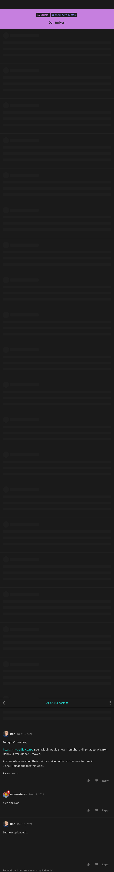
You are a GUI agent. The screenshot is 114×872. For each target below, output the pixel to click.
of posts (57, 4)
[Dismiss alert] (90, 864)
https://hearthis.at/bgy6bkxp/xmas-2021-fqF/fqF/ (53, 787)
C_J (9, 308)
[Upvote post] (88, 82)
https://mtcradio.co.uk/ (18, 51)
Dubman (13, 634)
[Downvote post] (97, 82)
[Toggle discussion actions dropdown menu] (110, 4)
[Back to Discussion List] (4, 4)
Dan (10, 193)
